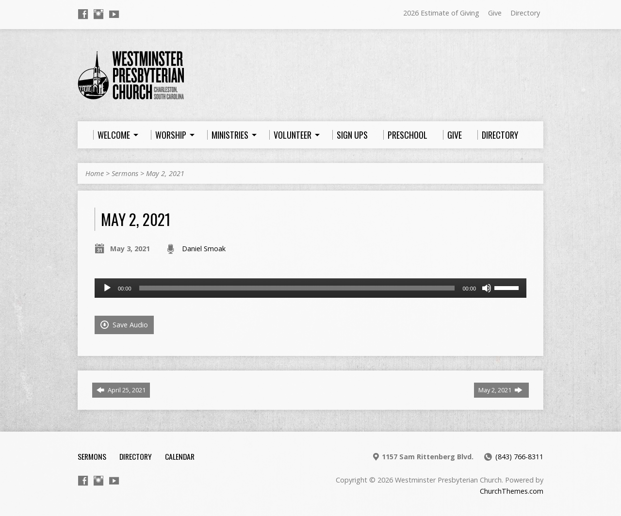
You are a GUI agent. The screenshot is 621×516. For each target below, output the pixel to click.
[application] (310, 288)
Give (495, 12)
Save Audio (124, 324)
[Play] (107, 288)
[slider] (297, 288)
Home (94, 173)
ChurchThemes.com (511, 491)
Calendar (180, 456)
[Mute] (486, 288)
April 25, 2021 (121, 390)
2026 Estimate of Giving (441, 12)
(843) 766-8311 (519, 456)
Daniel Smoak (204, 248)
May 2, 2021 (165, 173)
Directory (525, 12)
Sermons (125, 173)
